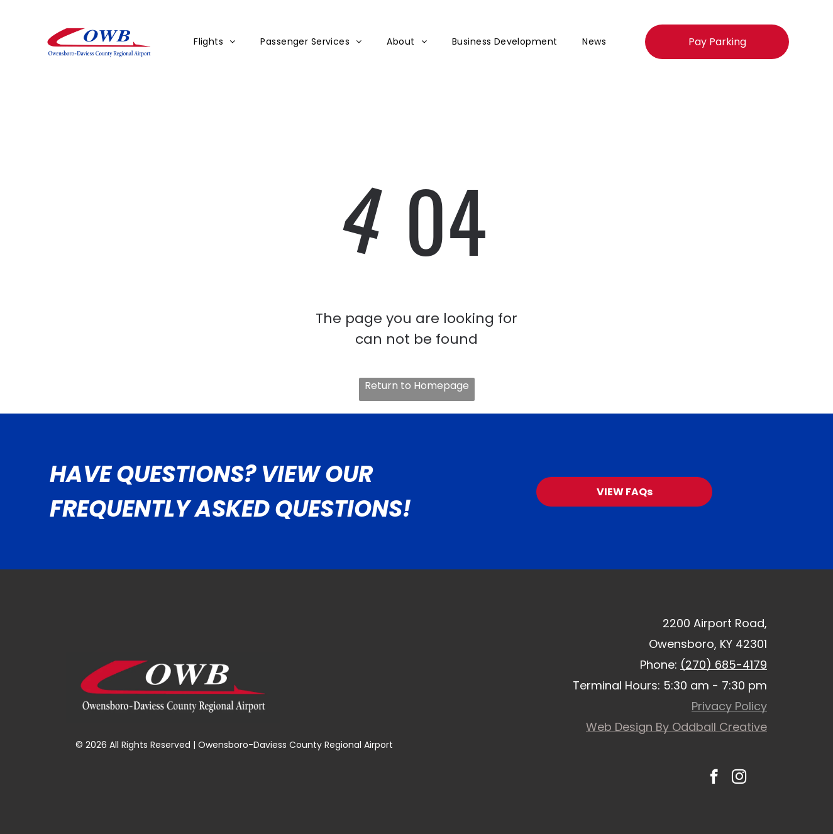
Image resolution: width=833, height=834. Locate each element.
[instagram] (739, 778)
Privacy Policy (729, 706)
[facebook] (714, 778)
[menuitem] (214, 42)
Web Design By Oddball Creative (676, 727)
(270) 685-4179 (723, 664)
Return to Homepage (417, 385)
